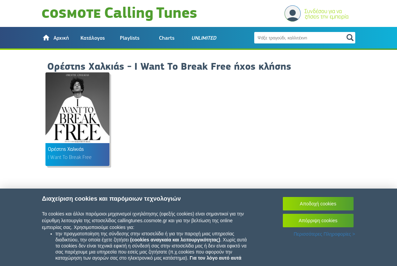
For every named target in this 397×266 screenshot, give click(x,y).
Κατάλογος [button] (92, 38)
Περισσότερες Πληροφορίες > (324, 234)
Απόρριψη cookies (318, 220)
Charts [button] (166, 38)
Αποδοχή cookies (318, 203)
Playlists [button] (129, 38)
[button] (55, 37)
